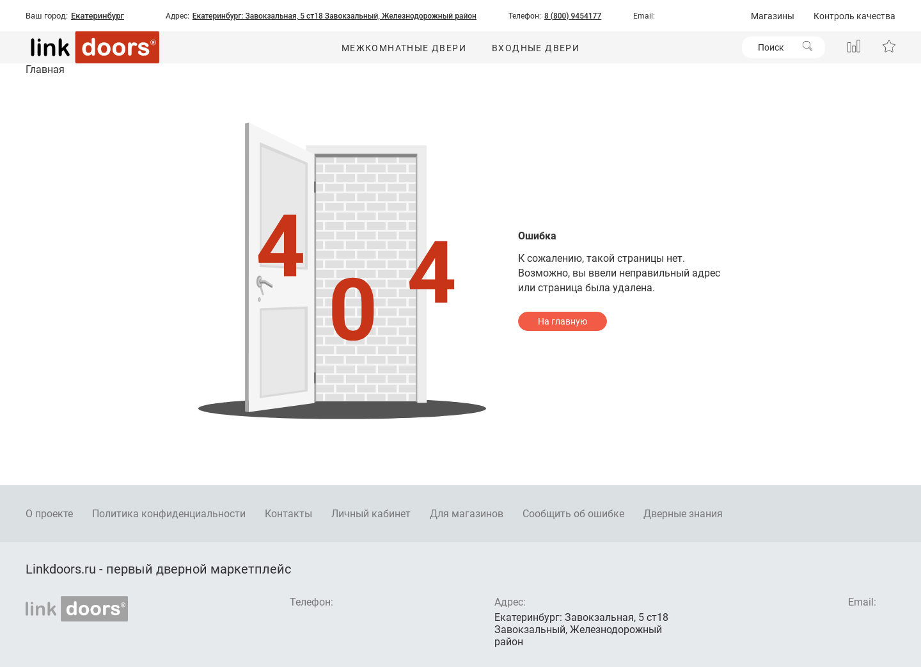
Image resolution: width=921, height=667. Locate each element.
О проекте (49, 514)
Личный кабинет (371, 514)
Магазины (772, 16)
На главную (562, 321)
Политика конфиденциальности (169, 514)
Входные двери (535, 48)
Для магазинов (466, 514)
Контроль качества (854, 16)
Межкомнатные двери (404, 48)
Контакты (288, 514)
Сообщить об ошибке (573, 514)
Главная (45, 69)
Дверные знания (683, 514)
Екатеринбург (97, 16)
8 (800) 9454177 (572, 16)
